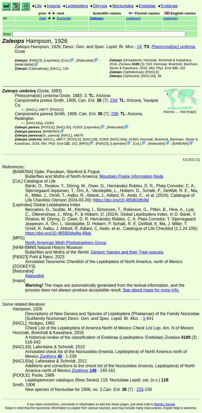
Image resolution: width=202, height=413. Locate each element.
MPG (84, 143)
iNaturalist (84, 60)
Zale (42, 18)
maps (191, 112)
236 (114, 114)
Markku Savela (164, 404)
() (133, 18)
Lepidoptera (77, 6)
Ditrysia (100, 6)
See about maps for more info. (151, 290)
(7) (93, 100)
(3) (131, 64)
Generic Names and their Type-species (127, 252)
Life (38, 6)
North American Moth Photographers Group (65, 242)
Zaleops (96, 18)
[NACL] (55, 68)
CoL (65, 60)
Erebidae (147, 6)
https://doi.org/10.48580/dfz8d (121, 200)
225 (139, 389)
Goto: (94, 34)
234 (113, 100)
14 (139, 46)
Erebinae (169, 6)
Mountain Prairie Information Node (132, 176)
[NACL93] (148, 76)
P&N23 (35, 60)
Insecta (53, 6)
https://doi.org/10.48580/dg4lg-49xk (58, 233)
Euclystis (64, 18)
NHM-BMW (24, 65)
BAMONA (51, 131)
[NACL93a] (34, 123)
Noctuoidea (122, 6)
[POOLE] (152, 72)
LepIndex (52, 60)
